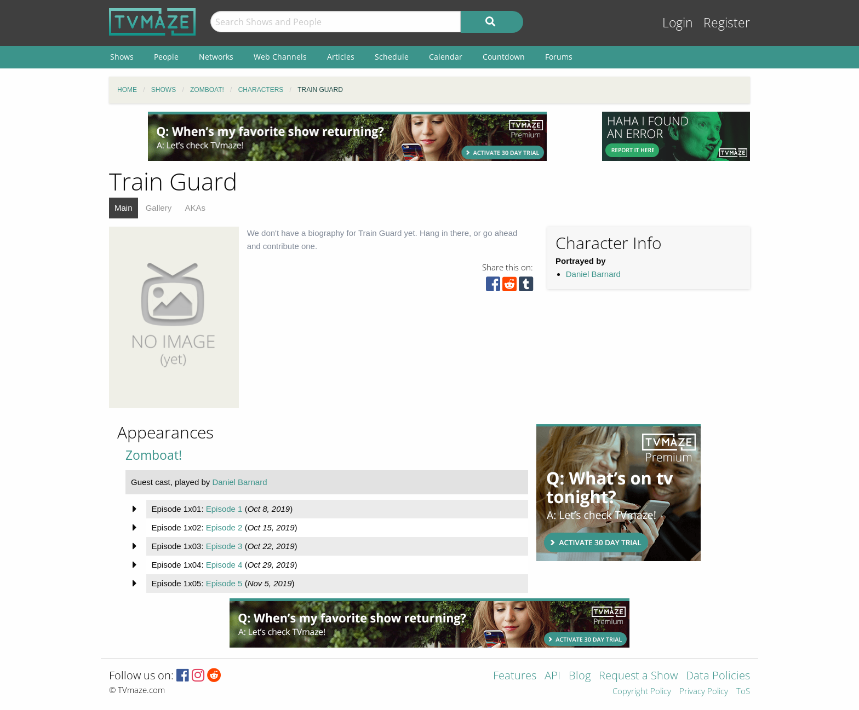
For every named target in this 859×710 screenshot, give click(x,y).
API (552, 676)
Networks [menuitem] (216, 56)
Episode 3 (224, 546)
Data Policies (718, 676)
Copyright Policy (641, 691)
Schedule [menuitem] (392, 56)
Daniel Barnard (593, 274)
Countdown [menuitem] (504, 56)
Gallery (159, 207)
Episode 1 (224, 508)
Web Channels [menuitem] (280, 56)
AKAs (195, 207)
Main (123, 207)
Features (514, 676)
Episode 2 (224, 527)
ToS (743, 691)
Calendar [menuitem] (445, 56)
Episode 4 (224, 564)
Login (677, 22)
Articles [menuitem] (340, 56)
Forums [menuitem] (558, 56)
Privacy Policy (703, 691)
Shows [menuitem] (122, 56)
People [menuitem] (166, 56)
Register (726, 22)
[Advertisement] (347, 136)
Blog (580, 676)
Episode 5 (224, 583)
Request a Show (638, 676)
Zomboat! (153, 455)
